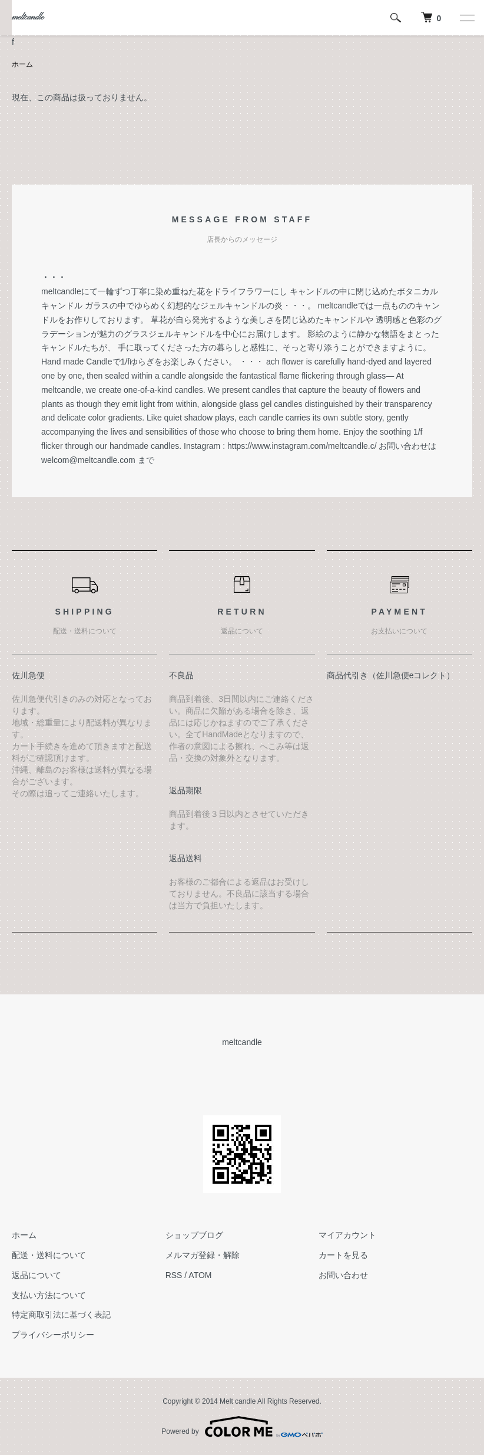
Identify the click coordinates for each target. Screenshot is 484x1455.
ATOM (199, 1275)
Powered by (241, 1426)
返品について (36, 1275)
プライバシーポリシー (53, 1334)
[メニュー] (466, 17)
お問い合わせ (343, 1275)
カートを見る (343, 1255)
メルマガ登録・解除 (202, 1255)
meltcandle (28, 17)
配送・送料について (49, 1255)
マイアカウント (347, 1235)
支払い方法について (49, 1295)
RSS (174, 1275)
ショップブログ (194, 1235)
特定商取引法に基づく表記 (61, 1314)
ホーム (22, 64)
